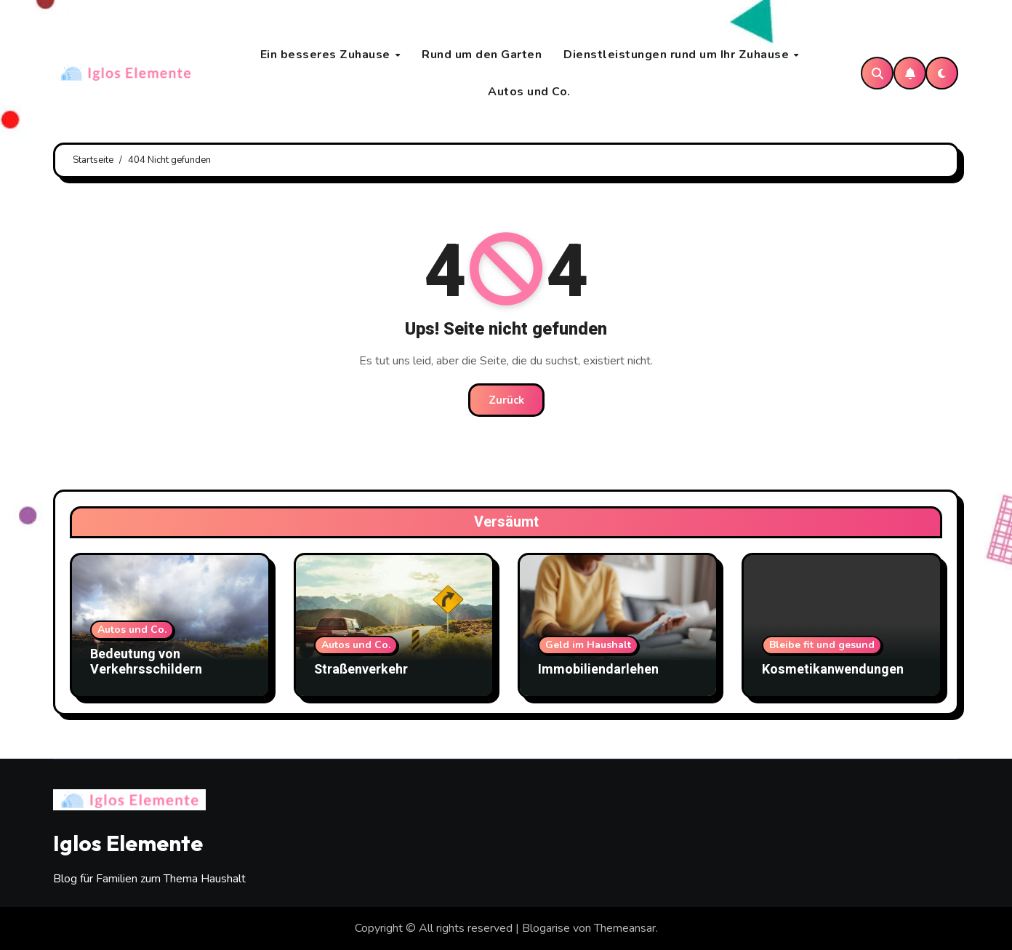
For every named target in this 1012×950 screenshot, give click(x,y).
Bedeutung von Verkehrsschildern (146, 662)
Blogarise (546, 928)
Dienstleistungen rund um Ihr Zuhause (677, 55)
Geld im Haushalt (588, 645)
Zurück (506, 400)
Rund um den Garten (482, 55)
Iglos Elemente (128, 843)
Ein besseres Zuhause (327, 55)
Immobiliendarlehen (598, 669)
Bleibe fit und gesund (822, 645)
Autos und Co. (529, 92)
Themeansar (625, 928)
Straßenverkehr (361, 669)
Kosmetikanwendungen (833, 669)
